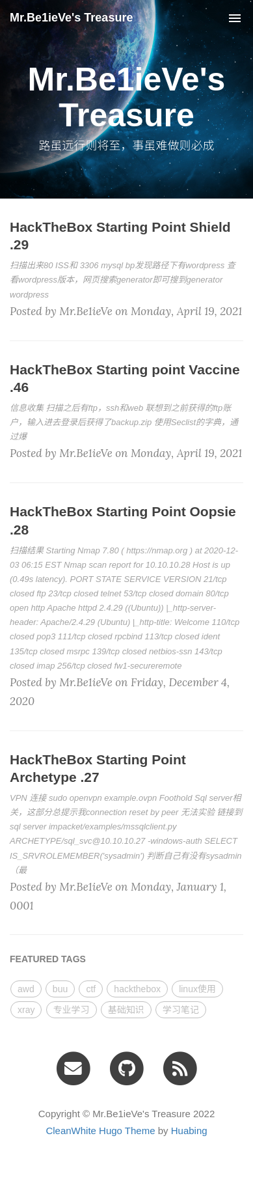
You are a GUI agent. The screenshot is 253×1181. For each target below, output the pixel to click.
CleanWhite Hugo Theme (100, 1130)
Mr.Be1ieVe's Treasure (71, 17)
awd (26, 989)
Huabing (189, 1130)
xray (26, 1010)
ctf (91, 989)
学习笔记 (181, 1010)
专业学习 (71, 1010)
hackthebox (137, 989)
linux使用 (197, 989)
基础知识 (126, 1010)
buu (60, 989)
